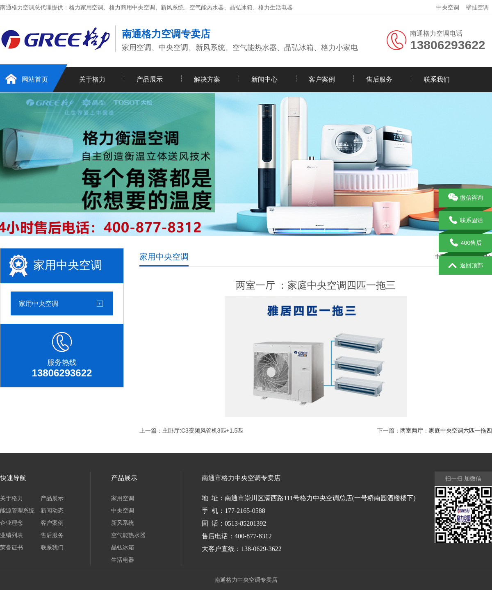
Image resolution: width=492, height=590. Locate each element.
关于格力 (92, 79)
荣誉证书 (11, 547)
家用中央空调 (38, 303)
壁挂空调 (477, 7)
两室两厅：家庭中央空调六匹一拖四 (446, 430)
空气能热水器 (128, 535)
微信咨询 (465, 198)
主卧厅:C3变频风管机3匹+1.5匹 (202, 430)
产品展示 (150, 79)
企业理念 (11, 522)
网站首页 (35, 79)
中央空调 (447, 7)
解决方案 (207, 79)
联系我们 (437, 79)
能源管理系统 (17, 510)
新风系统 (122, 522)
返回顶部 (465, 266)
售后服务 (379, 79)
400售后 (465, 243)
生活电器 (122, 559)
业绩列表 (11, 535)
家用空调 (122, 498)
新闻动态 (52, 510)
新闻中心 (264, 79)
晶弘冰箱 (122, 547)
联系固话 (465, 221)
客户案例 (322, 79)
